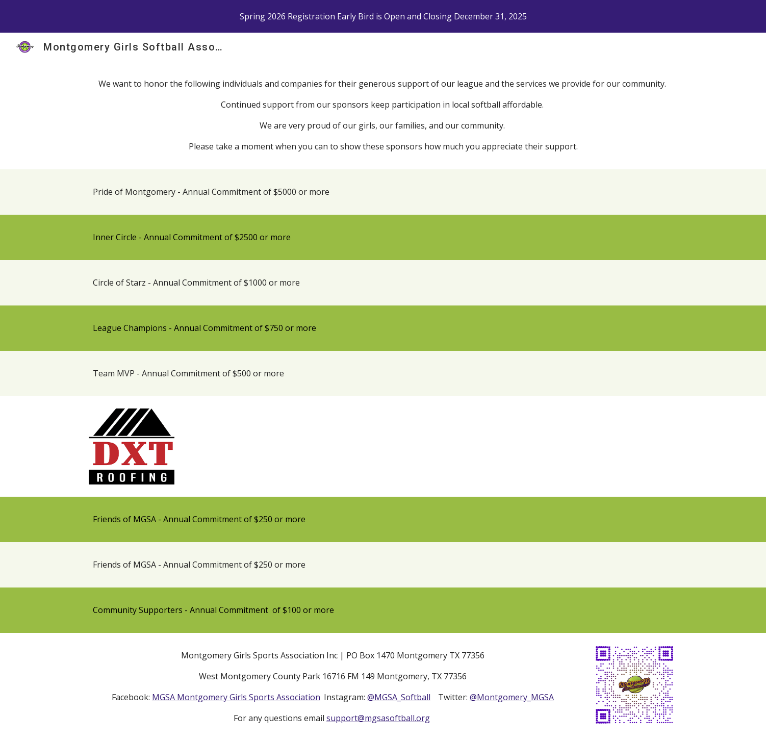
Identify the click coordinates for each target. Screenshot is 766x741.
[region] (383, 16)
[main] (383, 115)
